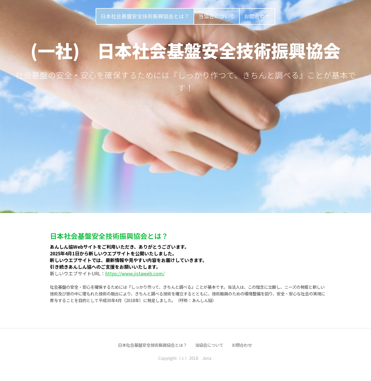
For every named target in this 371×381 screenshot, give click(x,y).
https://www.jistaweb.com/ (135, 273)
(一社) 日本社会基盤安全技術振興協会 (185, 50)
